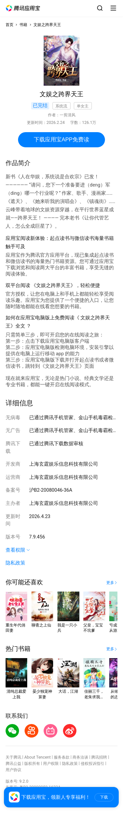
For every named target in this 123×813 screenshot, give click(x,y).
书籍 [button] (23, 24)
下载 (104, 797)
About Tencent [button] (37, 757)
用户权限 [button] (51, 763)
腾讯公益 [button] (13, 763)
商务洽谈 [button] (80, 757)
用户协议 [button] (13, 769)
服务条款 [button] (62, 757)
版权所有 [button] (32, 763)
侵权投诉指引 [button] (92, 763)
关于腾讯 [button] (13, 757)
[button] (23, 8)
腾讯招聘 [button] (99, 757)
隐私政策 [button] (15, 563)
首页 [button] (9, 24)
